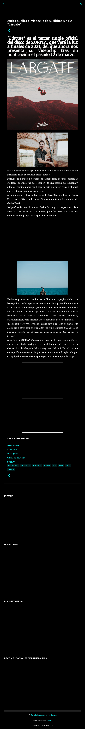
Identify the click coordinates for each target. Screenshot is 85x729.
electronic (13, 466)
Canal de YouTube (16, 457)
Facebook (12, 449)
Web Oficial (13, 445)
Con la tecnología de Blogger (42, 715)
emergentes (25, 466)
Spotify (11, 462)
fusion (47, 466)
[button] (8, 30)
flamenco (37, 466)
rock (68, 466)
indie (54, 466)
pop (61, 466)
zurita (11, 469)
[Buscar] (81, 4)
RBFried (49, 720)
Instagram (12, 453)
